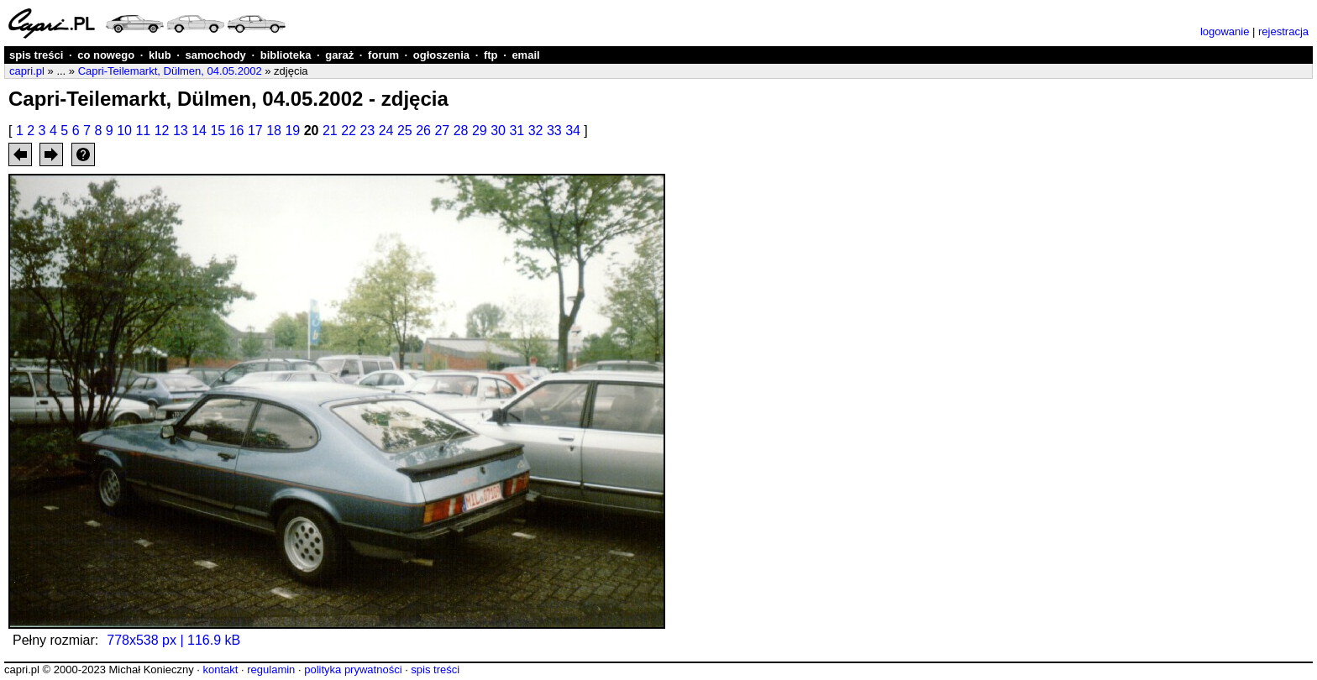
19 (292, 130)
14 (199, 130)
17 (255, 130)
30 (498, 130)
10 (124, 130)
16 (236, 130)
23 (367, 130)
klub (160, 55)
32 (535, 130)
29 (479, 130)
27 (441, 130)
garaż (339, 55)
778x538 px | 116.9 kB (173, 640)
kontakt (220, 669)
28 (461, 130)
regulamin (271, 669)
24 (386, 130)
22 (348, 130)
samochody (216, 55)
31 (516, 130)
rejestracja (1283, 31)
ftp (491, 55)
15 (217, 130)
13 (180, 130)
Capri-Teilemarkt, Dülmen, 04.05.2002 (170, 71)
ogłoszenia (441, 55)
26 (423, 130)
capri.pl (27, 71)
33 (554, 130)
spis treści (36, 55)
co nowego (105, 55)
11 (142, 130)
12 (162, 130)
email (525, 55)
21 (330, 130)
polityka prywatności (352, 669)
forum (383, 55)
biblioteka (286, 55)
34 (572, 130)
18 (273, 130)
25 (404, 130)
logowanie (1225, 31)
